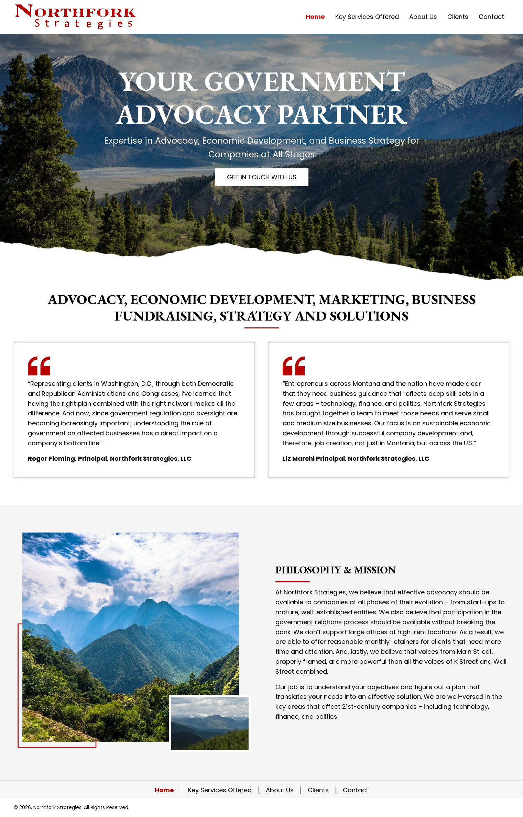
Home (164, 790)
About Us (280, 790)
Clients (318, 790)
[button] (261, 177)
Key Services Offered (220, 790)
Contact (355, 790)
